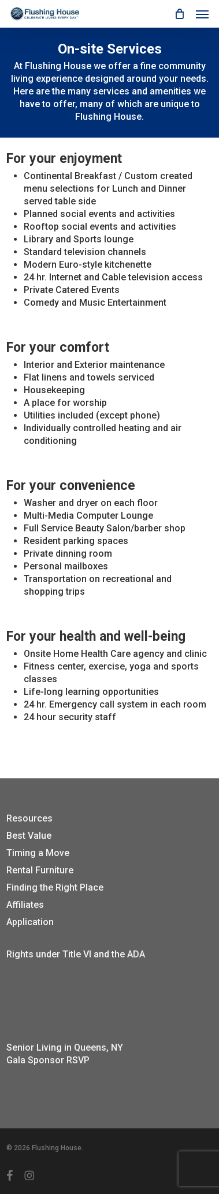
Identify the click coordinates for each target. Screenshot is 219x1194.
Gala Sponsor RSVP (48, 1060)
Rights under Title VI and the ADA (75, 954)
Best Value (28, 835)
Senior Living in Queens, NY (64, 1047)
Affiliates (25, 904)
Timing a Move (37, 852)
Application (30, 922)
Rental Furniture (39, 870)
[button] (202, 14)
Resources (29, 818)
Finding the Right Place (54, 887)
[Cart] (179, 14)
